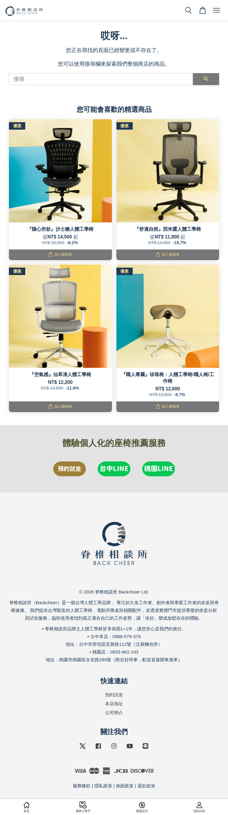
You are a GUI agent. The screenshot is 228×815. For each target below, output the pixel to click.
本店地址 (114, 703)
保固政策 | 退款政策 (135, 785)
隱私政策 (103, 785)
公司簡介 (114, 712)
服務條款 (82, 785)
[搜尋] (101, 79)
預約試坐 (114, 694)
